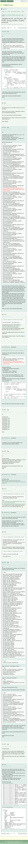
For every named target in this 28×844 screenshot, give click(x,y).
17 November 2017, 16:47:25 (6, 564)
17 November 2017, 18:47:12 (6, 766)
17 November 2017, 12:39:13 (6, 453)
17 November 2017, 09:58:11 (6, 316)
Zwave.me (20, 134)
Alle (15, 27)
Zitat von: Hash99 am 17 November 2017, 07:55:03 (13, 319)
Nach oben (3, 833)
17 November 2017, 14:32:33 (6, 490)
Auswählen (7, 66)
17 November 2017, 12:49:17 (6, 476)
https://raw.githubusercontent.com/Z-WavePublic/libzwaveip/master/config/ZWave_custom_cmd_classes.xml (14, 481)
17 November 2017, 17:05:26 (6, 746)
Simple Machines (17, 842)
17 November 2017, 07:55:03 (6, 129)
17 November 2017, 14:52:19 (6, 514)
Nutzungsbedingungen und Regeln (12, 841)
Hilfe (5, 841)
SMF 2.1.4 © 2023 (11, 842)
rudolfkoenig (6, 347)
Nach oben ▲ (21, 841)
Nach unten (3, 27)
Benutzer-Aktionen (22, 27)
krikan (4, 103)
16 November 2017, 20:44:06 (6, 33)
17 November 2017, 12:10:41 (6, 411)
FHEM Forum (8, 5)
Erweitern (11, 66)
